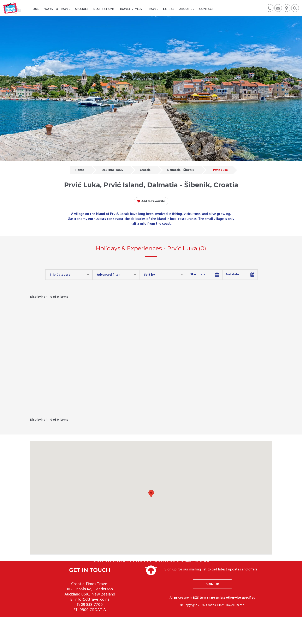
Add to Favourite (151, 201)
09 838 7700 (92, 604)
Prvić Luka (220, 170)
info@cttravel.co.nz (91, 599)
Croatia (145, 170)
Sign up (212, 584)
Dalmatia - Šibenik (180, 170)
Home (79, 170)
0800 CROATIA (92, 610)
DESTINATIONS (112, 170)
